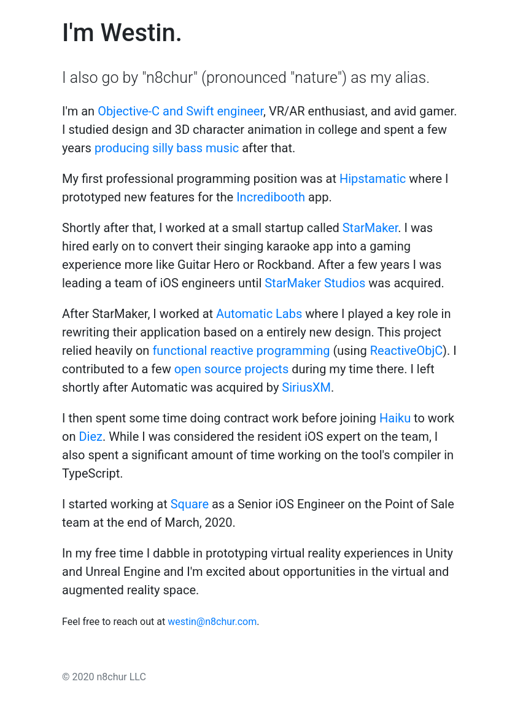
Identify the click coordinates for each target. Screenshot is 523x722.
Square (190, 504)
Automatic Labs (259, 313)
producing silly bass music (167, 148)
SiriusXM (306, 387)
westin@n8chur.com (212, 621)
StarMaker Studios (315, 283)
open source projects (231, 369)
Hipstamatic (372, 178)
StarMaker (370, 227)
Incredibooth (270, 197)
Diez (91, 436)
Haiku (395, 418)
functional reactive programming (241, 350)
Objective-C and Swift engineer (180, 111)
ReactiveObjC (406, 350)
